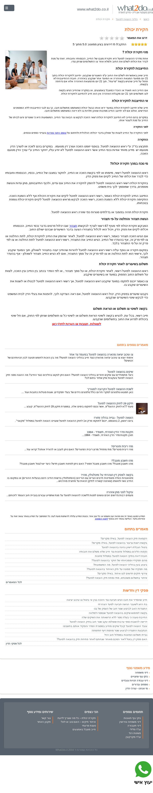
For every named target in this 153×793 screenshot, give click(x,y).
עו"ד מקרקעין (133, 736)
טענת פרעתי (89, 725)
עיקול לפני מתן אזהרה (119, 492)
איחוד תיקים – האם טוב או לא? (78, 721)
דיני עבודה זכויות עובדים (134, 680)
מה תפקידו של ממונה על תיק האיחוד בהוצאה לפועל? (117, 569)
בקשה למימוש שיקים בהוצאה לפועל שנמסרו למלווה (118, 612)
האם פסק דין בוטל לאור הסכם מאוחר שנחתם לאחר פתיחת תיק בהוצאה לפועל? (102, 639)
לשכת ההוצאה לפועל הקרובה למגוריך (110, 389)
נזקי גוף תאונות (132, 718)
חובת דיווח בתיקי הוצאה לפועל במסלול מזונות (121, 555)
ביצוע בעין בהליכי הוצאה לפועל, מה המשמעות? (120, 564)
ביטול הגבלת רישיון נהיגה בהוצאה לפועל (124, 547)
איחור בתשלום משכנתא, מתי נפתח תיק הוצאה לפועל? (116, 577)
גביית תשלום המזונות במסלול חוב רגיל (125, 634)
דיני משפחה (141, 672)
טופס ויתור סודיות (56, 132)
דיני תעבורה (134, 725)
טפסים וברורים (140, 684)
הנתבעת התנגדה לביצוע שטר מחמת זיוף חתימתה (119, 630)
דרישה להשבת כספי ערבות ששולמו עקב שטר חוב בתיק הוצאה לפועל (108, 621)
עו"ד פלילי (135, 729)
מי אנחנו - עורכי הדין (137, 688)
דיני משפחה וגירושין (130, 721)
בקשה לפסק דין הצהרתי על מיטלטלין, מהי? (107, 474)
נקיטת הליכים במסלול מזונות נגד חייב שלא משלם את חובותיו (113, 551)
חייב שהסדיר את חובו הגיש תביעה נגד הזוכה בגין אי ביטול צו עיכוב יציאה (107, 599)
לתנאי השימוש (101, 519)
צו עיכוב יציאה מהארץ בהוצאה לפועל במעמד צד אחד (101, 354)
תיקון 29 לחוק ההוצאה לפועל (115, 403)
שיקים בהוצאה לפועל (120, 371)
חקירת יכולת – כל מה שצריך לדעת (77, 718)
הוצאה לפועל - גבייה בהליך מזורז (113, 417)
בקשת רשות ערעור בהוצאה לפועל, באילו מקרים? (119, 542)
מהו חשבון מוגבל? (122, 460)
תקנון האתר (44, 721)
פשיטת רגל (135, 733)
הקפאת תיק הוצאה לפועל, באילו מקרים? (124, 538)
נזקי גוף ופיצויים (139, 676)
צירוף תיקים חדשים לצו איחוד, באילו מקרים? (122, 573)
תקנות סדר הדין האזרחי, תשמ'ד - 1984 (110, 432)
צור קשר (46, 718)
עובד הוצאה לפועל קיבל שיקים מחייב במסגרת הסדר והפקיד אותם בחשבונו (105, 626)
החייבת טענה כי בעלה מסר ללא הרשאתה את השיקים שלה (114, 617)
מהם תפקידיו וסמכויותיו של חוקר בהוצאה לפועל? (119, 560)
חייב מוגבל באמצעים (84, 729)
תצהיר (73, 225)
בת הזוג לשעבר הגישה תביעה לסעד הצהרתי (122, 604)
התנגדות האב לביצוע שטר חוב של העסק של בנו (120, 608)
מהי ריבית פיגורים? (122, 446)
